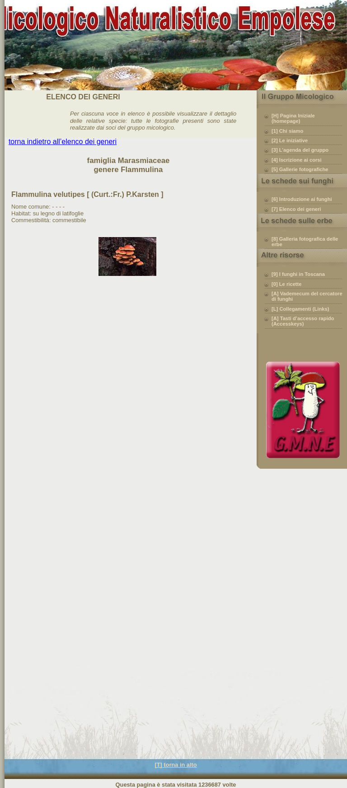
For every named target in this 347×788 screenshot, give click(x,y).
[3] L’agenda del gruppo (300, 150)
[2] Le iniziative (290, 140)
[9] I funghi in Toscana (298, 274)
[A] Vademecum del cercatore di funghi (307, 296)
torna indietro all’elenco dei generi (63, 141)
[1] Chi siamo (287, 131)
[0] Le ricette (287, 284)
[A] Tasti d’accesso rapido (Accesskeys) (303, 321)
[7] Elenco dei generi (296, 209)
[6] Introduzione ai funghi (302, 199)
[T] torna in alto (176, 764)
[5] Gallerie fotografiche (300, 169)
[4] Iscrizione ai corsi (297, 160)
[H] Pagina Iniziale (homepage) (293, 118)
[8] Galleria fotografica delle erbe (305, 241)
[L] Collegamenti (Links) (300, 309)
